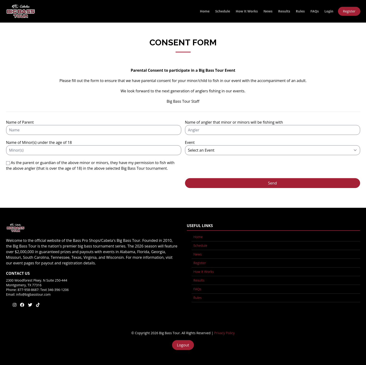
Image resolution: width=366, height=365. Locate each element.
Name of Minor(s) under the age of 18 (39, 142)
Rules (300, 11)
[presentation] (221, 169)
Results (284, 11)
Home (204, 11)
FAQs (314, 11)
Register (349, 11)
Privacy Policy (224, 333)
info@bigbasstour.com (33, 294)
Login (328, 11)
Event (190, 142)
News (268, 11)
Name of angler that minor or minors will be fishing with (234, 122)
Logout (183, 345)
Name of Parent (20, 122)
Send (272, 183)
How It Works (247, 11)
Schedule (222, 11)
